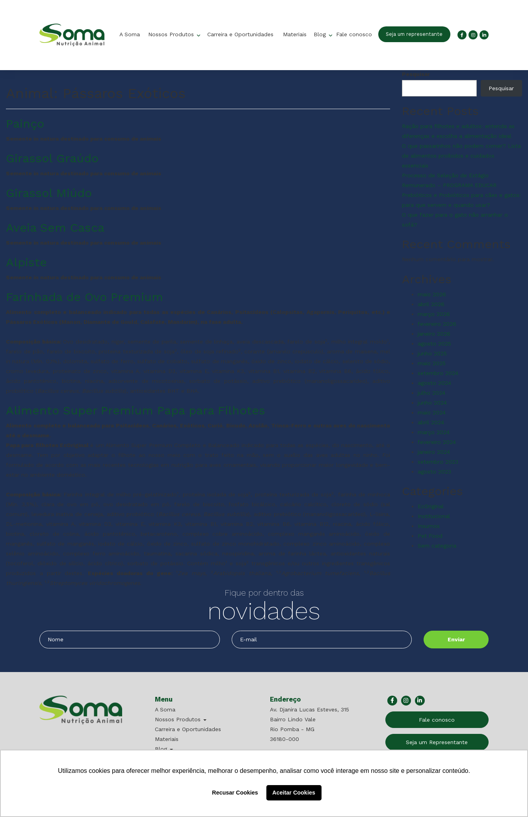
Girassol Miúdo (49, 193)
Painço (25, 123)
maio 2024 (432, 412)
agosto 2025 (434, 343)
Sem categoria (437, 545)
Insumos (429, 526)
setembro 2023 (438, 462)
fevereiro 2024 (437, 442)
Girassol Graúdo (52, 158)
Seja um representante (414, 34)
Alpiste (26, 262)
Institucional (434, 516)
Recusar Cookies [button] (235, 792)
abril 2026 (431, 304)
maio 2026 (432, 294)
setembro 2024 (438, 373)
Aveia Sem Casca (55, 227)
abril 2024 (431, 422)
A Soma (129, 34)
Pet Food (430, 536)
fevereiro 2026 (437, 324)
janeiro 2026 (434, 334)
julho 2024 (431, 393)
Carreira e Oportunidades (240, 34)
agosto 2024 (434, 383)
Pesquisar (416, 74)
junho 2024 (432, 402)
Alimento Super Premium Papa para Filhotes (135, 410)
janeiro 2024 (434, 452)
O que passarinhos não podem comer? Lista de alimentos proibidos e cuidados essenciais (461, 156)
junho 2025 (432, 353)
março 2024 (434, 432)
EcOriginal (431, 506)
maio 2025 (432, 363)
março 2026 (434, 314)
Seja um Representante (437, 742)
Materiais (295, 34)
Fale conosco (354, 34)
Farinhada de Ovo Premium (84, 297)
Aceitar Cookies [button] (293, 792)
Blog (321, 34)
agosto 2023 (434, 471)
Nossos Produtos (172, 34)
